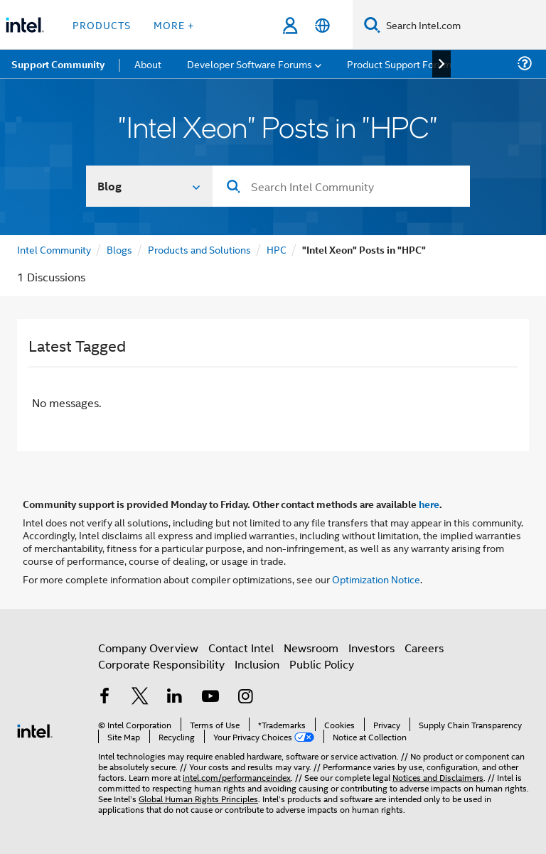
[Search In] (149, 186)
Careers (424, 647)
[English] (322, 25)
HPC (277, 249)
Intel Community (54, 249)
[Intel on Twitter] (140, 697)
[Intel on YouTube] (210, 697)
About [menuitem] (147, 63)
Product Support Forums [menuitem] (401, 63)
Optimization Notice (376, 578)
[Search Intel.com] (463, 25)
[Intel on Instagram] (245, 697)
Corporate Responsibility (161, 664)
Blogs (119, 249)
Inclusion (257, 664)
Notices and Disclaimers (437, 777)
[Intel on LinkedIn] (175, 697)
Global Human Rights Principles (198, 798)
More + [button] (174, 24)
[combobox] (341, 186)
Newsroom (311, 647)
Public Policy (321, 664)
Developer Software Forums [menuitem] (249, 63)
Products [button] (102, 24)
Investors (371, 647)
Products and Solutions (199, 249)
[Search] (372, 24)
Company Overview (148, 647)
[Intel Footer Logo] (35, 729)
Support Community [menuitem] (58, 64)
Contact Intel (241, 647)
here (429, 504)
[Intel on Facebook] (104, 697)
